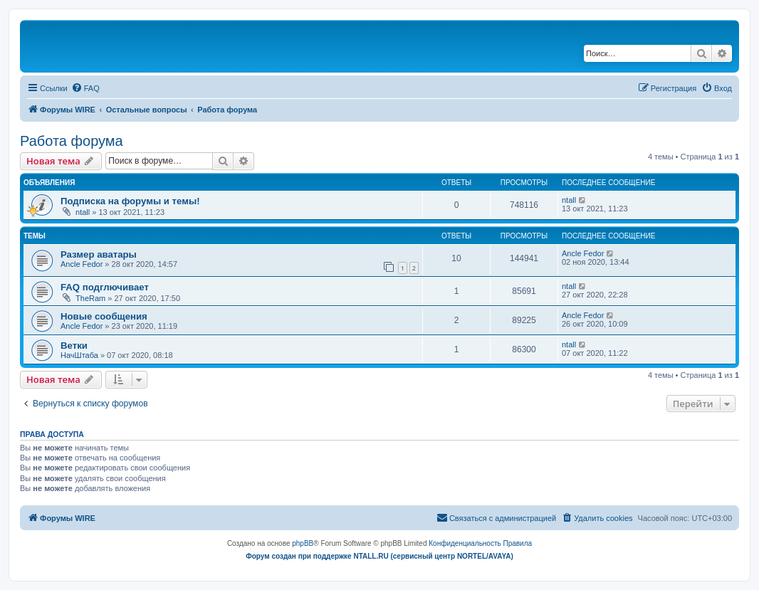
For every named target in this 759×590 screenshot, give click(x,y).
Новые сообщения (104, 316)
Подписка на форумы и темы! (130, 201)
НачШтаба (79, 355)
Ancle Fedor (82, 264)
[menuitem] (85, 88)
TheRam (90, 298)
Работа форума (71, 141)
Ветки (74, 345)
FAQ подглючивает (105, 287)
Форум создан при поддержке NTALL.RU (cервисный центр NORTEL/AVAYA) (379, 556)
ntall (82, 212)
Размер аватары (99, 254)
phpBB (302, 543)
